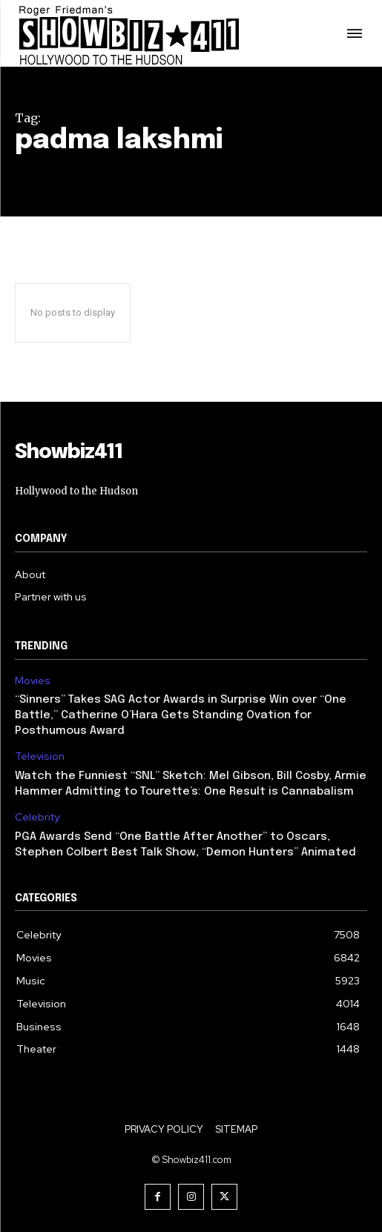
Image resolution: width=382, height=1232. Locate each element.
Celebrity (37, 817)
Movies (32, 681)
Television (40, 756)
